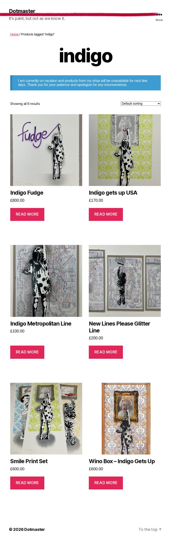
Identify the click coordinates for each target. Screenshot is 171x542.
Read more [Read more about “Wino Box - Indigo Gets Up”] (106, 483)
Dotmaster (22, 11)
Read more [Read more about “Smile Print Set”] (27, 483)
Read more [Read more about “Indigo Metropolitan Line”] (27, 352)
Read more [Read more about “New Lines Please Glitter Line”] (106, 352)
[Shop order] (141, 103)
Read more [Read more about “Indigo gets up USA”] (106, 214)
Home (14, 34)
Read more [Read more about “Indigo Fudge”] (27, 214)
